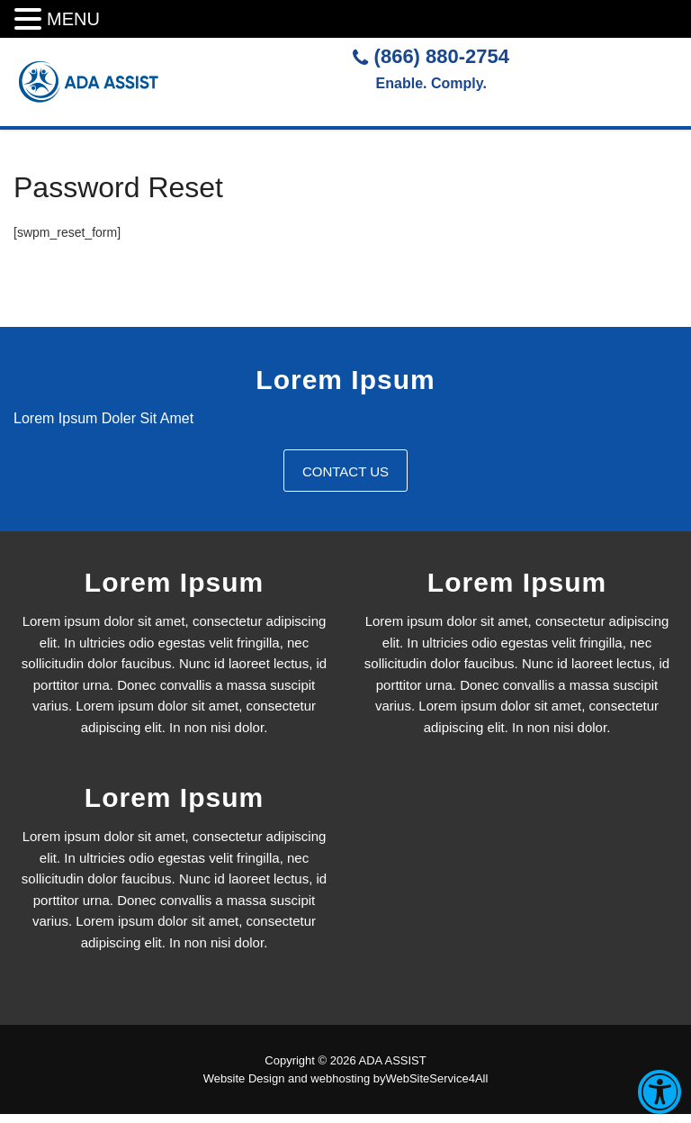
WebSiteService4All (436, 1078)
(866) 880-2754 (431, 56)
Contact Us (345, 471)
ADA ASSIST (392, 1060)
